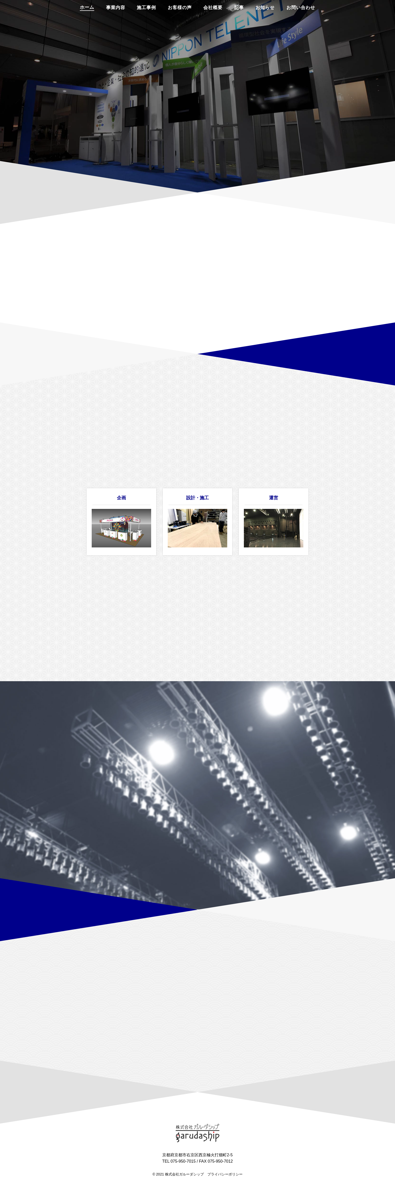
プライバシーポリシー (225, 1174)
